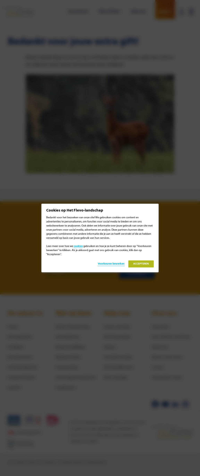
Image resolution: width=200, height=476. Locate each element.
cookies (78, 246)
